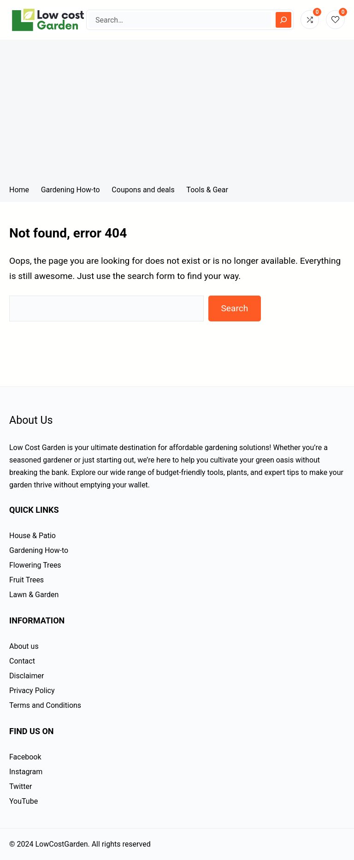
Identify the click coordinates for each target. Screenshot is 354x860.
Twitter (20, 786)
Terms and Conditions (45, 705)
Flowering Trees (35, 565)
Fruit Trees (26, 579)
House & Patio (32, 535)
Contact (22, 661)
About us (24, 646)
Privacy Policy (32, 690)
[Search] (283, 20)
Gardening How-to (38, 550)
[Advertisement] (177, 108)
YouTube (23, 801)
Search (234, 308)
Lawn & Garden (34, 594)
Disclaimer (26, 675)
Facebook (25, 757)
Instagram (25, 771)
